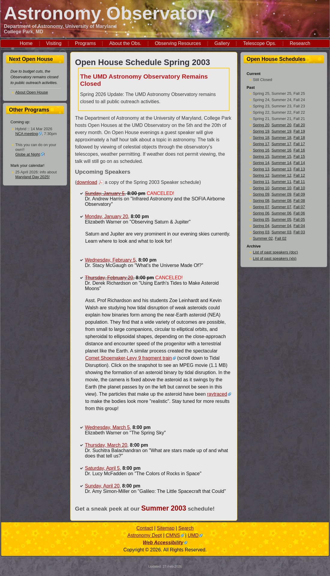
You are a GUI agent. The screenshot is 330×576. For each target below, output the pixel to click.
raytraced (217, 394)
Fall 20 (299, 125)
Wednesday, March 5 (107, 427)
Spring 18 (261, 137)
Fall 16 (299, 150)
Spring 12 (261, 175)
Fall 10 (299, 188)
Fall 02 (280, 238)
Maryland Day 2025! (32, 177)
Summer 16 (281, 150)
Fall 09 (299, 194)
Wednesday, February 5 (110, 259)
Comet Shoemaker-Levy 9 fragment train (128, 358)
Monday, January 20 (106, 216)
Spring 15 (261, 156)
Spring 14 (261, 162)
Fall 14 (299, 162)
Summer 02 (263, 238)
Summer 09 (281, 194)
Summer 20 (281, 125)
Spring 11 (261, 181)
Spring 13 (261, 169)
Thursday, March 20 (106, 445)
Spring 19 (261, 131)
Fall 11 (299, 181)
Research (300, 43)
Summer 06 (281, 213)
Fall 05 (299, 219)
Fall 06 (299, 213)
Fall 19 (299, 131)
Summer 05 (281, 219)
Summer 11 (281, 181)
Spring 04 (261, 226)
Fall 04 (299, 226)
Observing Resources (178, 43)
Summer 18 (281, 137)
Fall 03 (299, 232)
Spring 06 (261, 213)
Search (186, 528)
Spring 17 (261, 144)
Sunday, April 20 (102, 485)
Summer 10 (281, 188)
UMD (193, 535)
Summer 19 (281, 131)
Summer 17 (281, 144)
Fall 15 (299, 156)
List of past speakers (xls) (274, 258)
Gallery (222, 43)
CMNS (173, 535)
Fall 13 (299, 169)
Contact (144, 528)
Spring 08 (261, 200)
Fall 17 (299, 144)
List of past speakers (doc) (275, 252)
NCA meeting (26, 133)
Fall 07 (299, 207)
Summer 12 (281, 175)
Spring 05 (261, 219)
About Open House (31, 92)
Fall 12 (299, 175)
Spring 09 (261, 194)
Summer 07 (281, 207)
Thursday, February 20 (109, 277)
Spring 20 (261, 125)
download (86, 182)
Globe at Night (27, 154)
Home (26, 43)
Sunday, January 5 (104, 193)
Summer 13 (281, 169)
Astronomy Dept (145, 535)
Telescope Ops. (259, 43)
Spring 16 (261, 150)
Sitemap (166, 528)
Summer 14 (281, 162)
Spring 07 (261, 207)
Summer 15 (281, 156)
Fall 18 (299, 137)
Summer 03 (281, 232)
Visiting (54, 43)
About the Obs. (125, 43)
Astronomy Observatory (109, 13)
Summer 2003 (163, 508)
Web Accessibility (163, 542)
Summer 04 (281, 226)
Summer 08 (281, 200)
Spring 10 (261, 188)
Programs (85, 43)
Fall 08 (299, 200)
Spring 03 (261, 232)
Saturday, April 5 (102, 468)
